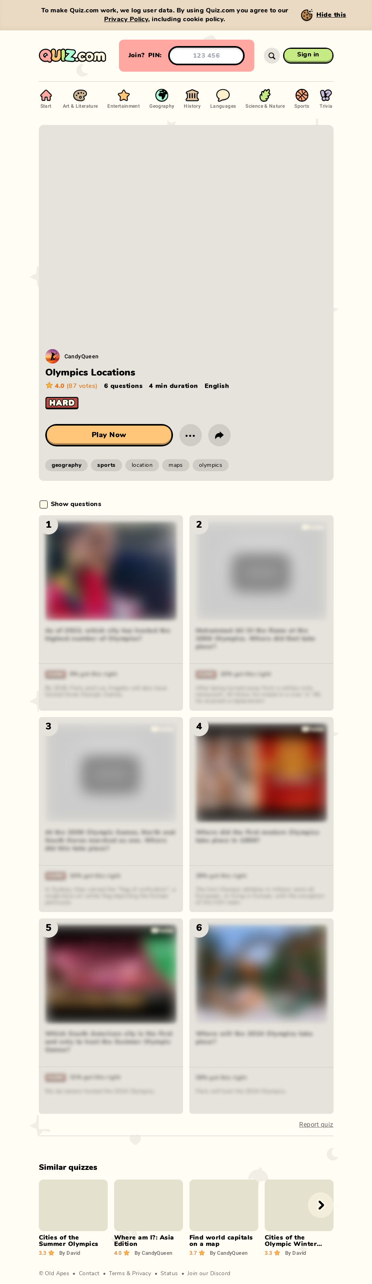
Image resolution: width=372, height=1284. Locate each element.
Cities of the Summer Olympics (69, 1240)
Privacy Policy (126, 19)
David (69, 1253)
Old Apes (57, 1273)
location (142, 465)
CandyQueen (81, 356)
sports (106, 465)
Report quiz (316, 1124)
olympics (210, 465)
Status (169, 1273)
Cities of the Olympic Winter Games (291, 1244)
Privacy (141, 1273)
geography (67, 465)
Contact (89, 1273)
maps (176, 465)
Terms (117, 1273)
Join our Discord (209, 1273)
